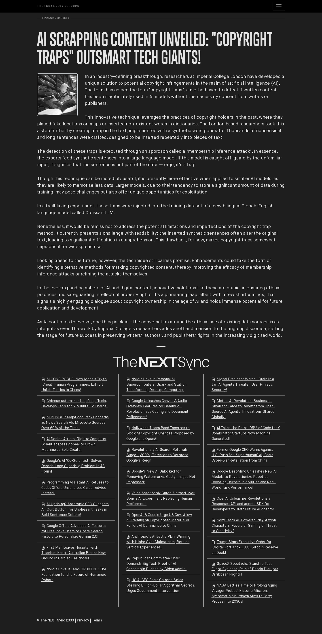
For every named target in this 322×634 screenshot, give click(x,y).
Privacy (83, 620)
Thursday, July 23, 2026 (58, 6)
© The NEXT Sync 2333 (55, 620)
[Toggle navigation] (279, 6)
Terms (97, 620)
